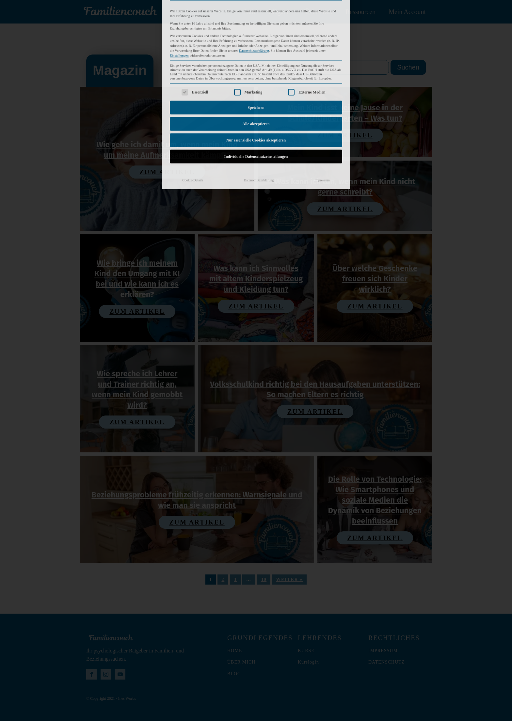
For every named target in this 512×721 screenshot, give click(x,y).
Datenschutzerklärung (259, 129)
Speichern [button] (256, 56)
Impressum (322, 129)
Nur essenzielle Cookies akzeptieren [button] (256, 89)
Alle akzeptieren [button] (255, 73)
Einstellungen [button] (179, 5)
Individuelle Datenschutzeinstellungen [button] (256, 105)
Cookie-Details (192, 129)
